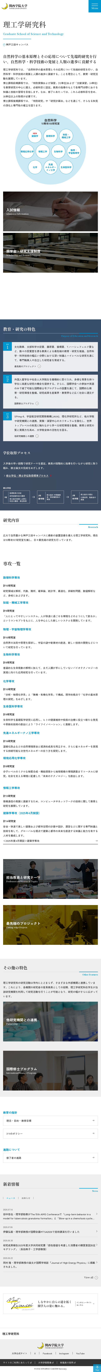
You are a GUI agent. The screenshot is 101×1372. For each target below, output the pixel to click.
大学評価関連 (44, 1362)
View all (88, 1277)
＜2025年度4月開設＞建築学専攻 (21, 841)
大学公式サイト (19, 1353)
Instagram (64, 1353)
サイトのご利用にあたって (16, 1362)
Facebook (47, 1353)
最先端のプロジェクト (25, 366)
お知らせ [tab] (26, 1198)
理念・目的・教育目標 (18, 1121)
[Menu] (95, 6)
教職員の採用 (66, 1362)
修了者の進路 (13, 1158)
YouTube (80, 1353)
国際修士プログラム (24, 403)
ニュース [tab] (10, 1198)
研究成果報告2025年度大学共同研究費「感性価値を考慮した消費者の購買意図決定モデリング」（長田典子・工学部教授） (49, 1247)
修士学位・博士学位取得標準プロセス (27, 475)
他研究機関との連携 (24, 436)
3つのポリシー (14, 1133)
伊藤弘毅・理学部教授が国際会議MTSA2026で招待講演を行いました (41, 1232)
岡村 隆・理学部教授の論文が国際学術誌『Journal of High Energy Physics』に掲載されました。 (49, 1265)
